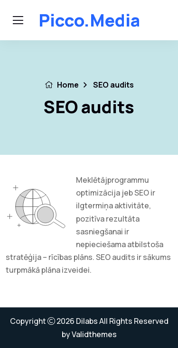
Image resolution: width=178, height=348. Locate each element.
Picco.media (89, 20)
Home (62, 85)
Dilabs (87, 321)
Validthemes (94, 334)
